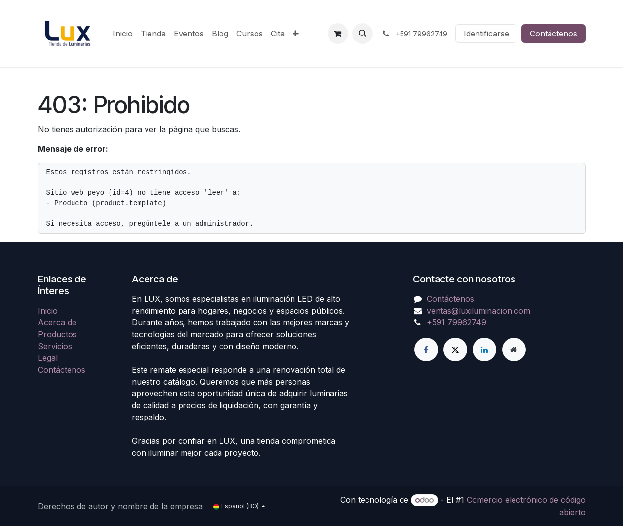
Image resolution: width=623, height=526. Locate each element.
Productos (57, 334)
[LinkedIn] (484, 349)
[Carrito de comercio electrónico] (338, 33)
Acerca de (57, 322)
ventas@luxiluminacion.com (478, 311)
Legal (48, 358)
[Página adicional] (514, 349)
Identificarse (486, 33)
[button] (362, 33)
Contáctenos (553, 33)
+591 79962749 (456, 322)
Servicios (55, 346)
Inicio (48, 311)
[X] (455, 349)
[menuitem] (123, 33)
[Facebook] (426, 349)
